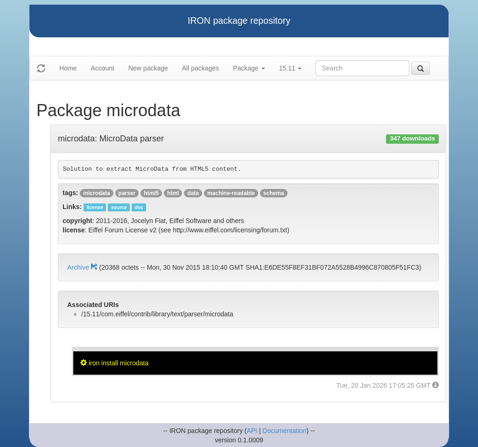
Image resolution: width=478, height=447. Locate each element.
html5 (151, 193)
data (193, 193)
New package (148, 68)
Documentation (284, 430)
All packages (200, 68)
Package (249, 68)
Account (102, 68)
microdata (96, 193)
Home (68, 68)
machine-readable (231, 193)
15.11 (290, 68)
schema (273, 193)
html (173, 193)
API (251, 430)
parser (127, 193)
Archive (83, 267)
